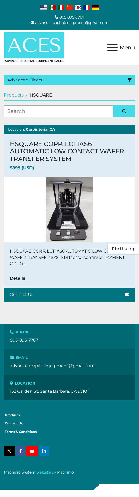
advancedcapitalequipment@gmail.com (71, 22)
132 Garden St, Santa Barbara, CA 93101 (49, 391)
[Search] (58, 111)
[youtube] (32, 451)
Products (12, 415)
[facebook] (20, 451)
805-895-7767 (71, 17)
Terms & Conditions (21, 432)
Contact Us (69, 294)
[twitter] (9, 451)
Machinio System (19, 472)
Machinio (65, 472)
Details (17, 278)
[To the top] (123, 249)
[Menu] (112, 47)
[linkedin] (44, 451)
